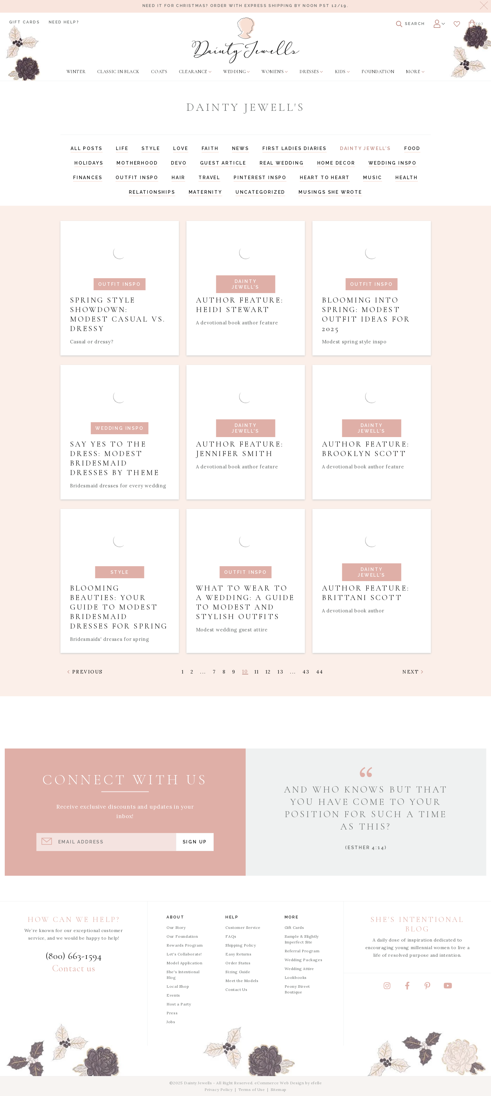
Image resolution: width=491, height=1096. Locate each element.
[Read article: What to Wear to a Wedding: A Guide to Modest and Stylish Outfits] (245, 581)
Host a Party (179, 1004)
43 (306, 671)
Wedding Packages (304, 959)
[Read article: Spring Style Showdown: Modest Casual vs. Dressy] (119, 288)
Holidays (88, 163)
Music (372, 177)
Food (412, 148)
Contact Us (236, 989)
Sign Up (195, 841)
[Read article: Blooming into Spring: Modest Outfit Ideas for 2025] (371, 288)
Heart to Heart (325, 177)
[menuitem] (76, 72)
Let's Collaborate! (184, 954)
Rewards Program (185, 945)
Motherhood (137, 163)
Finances (87, 177)
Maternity (205, 192)
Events (173, 995)
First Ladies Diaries (294, 148)
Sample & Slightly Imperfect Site (302, 939)
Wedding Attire (299, 968)
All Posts (87, 148)
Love (180, 148)
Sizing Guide (237, 971)
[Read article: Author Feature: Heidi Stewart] (245, 288)
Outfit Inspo (137, 177)
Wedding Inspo (392, 163)
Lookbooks (296, 977)
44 (320, 671)
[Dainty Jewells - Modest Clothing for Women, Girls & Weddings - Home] (245, 40)
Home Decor (336, 163)
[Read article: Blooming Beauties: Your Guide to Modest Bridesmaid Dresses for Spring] (119, 581)
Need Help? (64, 22)
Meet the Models (241, 980)
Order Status (237, 963)
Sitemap (278, 1089)
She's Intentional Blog (183, 974)
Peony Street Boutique (297, 989)
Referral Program (302, 951)
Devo (178, 163)
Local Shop (178, 986)
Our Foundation (182, 936)
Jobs (171, 1021)
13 (281, 671)
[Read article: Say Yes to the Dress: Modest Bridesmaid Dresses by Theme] (119, 432)
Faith (210, 148)
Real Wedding (282, 163)
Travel (209, 177)
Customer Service (243, 927)
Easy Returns (238, 954)
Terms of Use (251, 1089)
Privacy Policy (218, 1089)
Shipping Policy (240, 945)
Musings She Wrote (330, 192)
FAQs (230, 936)
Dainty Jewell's (365, 148)
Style (151, 148)
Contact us (73, 968)
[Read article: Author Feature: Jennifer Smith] (245, 432)
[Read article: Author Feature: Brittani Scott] (371, 581)
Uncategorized (260, 192)
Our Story (176, 927)
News (240, 148)
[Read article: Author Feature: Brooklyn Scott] (371, 432)
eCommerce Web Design (279, 1082)
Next (413, 671)
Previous (85, 671)
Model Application (184, 963)
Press (172, 1013)
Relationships (152, 192)
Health (406, 177)
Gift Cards (24, 22)
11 (257, 671)
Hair (178, 177)
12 (268, 671)
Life (122, 148)
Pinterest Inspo (260, 177)
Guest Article (223, 163)
